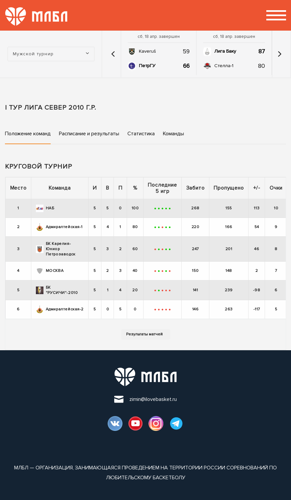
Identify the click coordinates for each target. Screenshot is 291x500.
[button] (113, 54)
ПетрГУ (147, 65)
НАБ (45, 208)
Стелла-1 (223, 65)
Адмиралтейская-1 (59, 227)
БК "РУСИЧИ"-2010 (57, 290)
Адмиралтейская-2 (60, 309)
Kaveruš (147, 51)
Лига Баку (225, 51)
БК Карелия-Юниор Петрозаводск (55, 249)
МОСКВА (50, 271)
